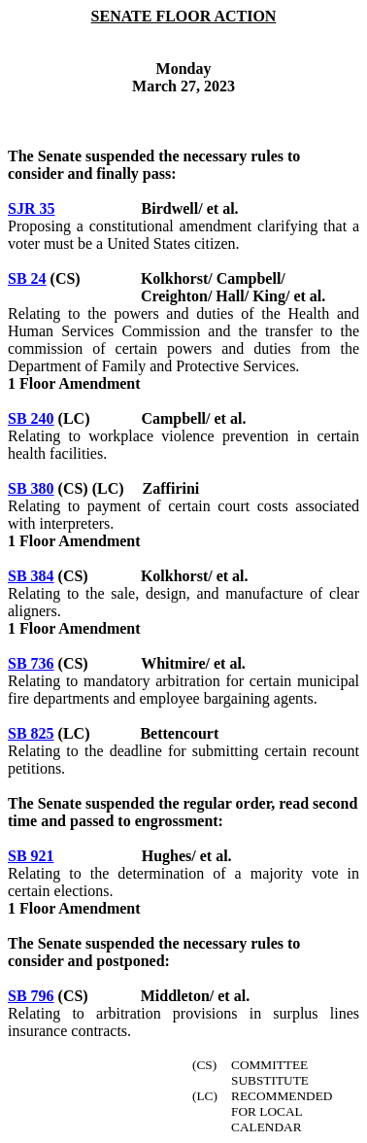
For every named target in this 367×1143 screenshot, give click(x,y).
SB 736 (31, 663)
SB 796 (31, 995)
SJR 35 (31, 208)
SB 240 (31, 418)
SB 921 (31, 856)
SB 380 (31, 488)
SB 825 (31, 733)
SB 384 (31, 576)
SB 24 (27, 278)
